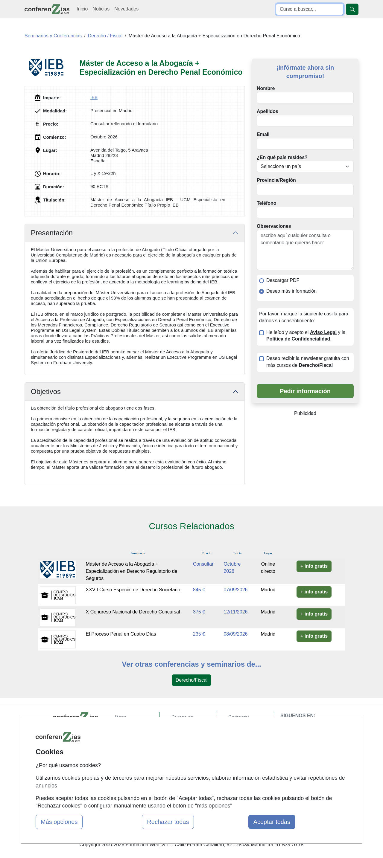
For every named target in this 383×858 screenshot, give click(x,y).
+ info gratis (314, 566)
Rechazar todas (168, 822)
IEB (94, 97)
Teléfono (266, 203)
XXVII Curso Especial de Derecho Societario (133, 589)
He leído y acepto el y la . (305, 336)
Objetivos (46, 391)
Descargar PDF (282, 280)
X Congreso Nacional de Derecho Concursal (133, 611)
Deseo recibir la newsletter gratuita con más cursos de (307, 362)
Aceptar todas (271, 822)
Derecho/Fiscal (192, 680)
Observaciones (274, 226)
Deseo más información (291, 291)
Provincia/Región (276, 180)
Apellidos (267, 111)
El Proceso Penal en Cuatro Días (121, 633)
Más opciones (59, 822)
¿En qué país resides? (282, 157)
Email (263, 134)
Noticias (101, 8)
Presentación (52, 233)
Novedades (126, 8)
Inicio (82, 8)
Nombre (266, 88)
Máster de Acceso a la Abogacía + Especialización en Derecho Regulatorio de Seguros (131, 571)
